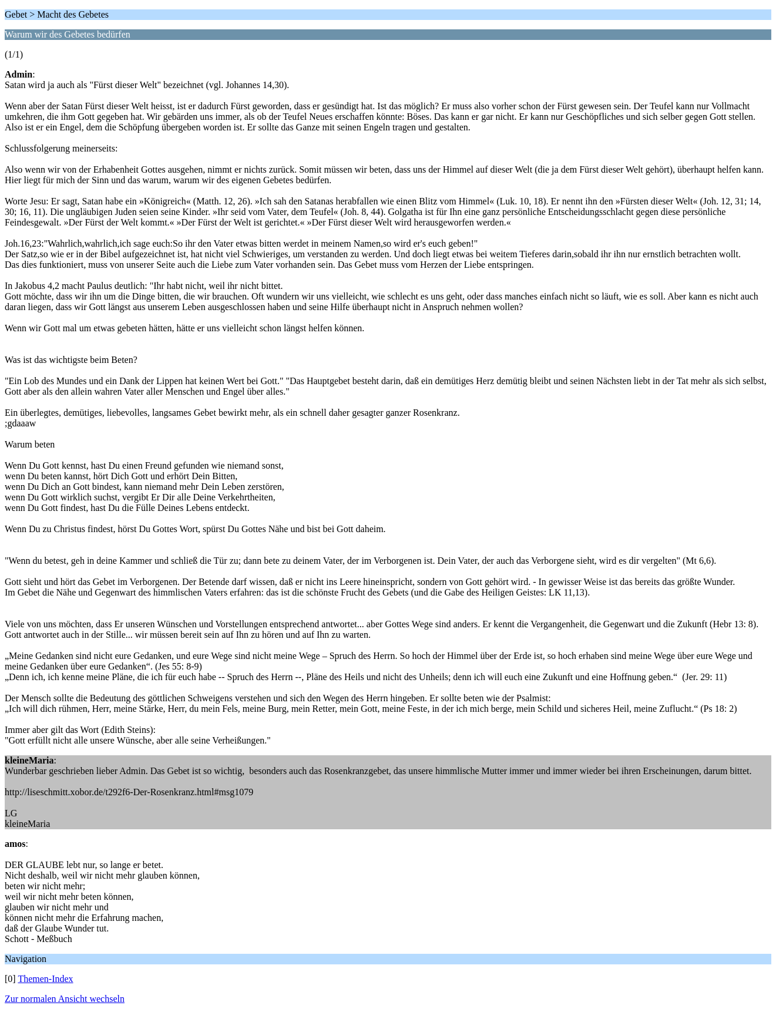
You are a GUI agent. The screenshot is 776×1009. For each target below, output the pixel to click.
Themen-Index (45, 979)
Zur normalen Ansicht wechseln (65, 999)
